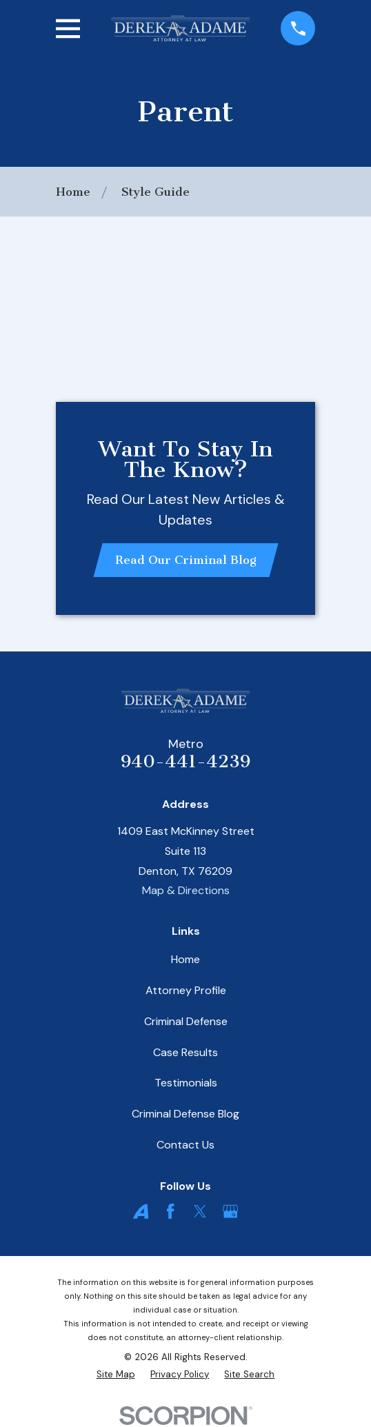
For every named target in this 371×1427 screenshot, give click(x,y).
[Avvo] (140, 1211)
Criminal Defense (186, 1021)
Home (185, 959)
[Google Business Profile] (230, 1211)
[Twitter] (200, 1211)
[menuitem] (116, 1375)
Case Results (185, 1052)
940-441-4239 (185, 761)
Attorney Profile (186, 990)
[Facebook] (170, 1211)
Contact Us (185, 1144)
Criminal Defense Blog (185, 1113)
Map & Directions (186, 890)
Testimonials (185, 1082)
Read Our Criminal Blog (186, 560)
